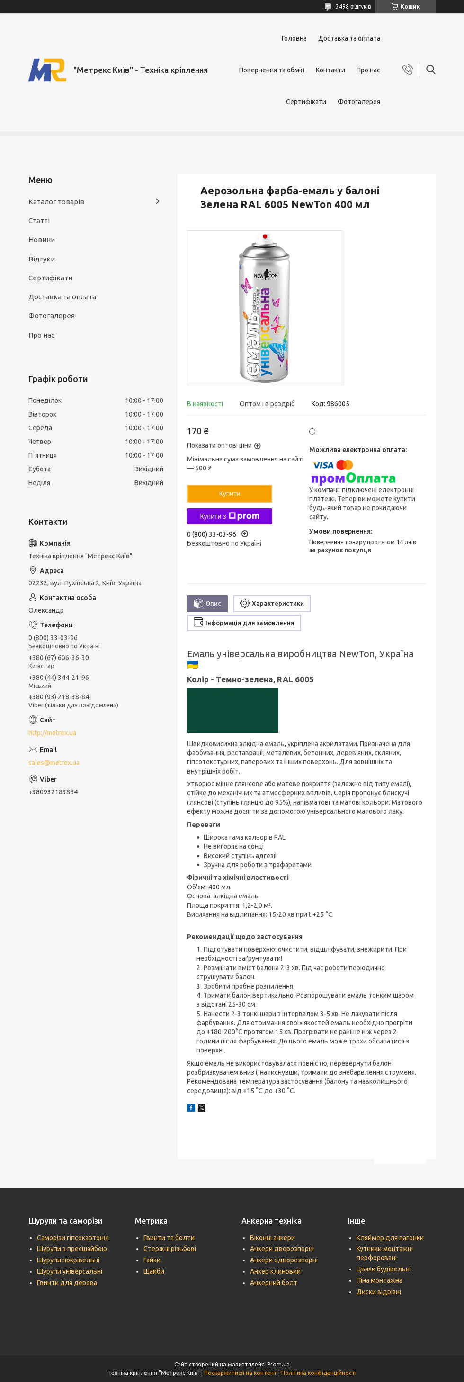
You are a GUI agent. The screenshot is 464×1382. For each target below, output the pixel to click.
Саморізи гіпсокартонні (73, 1238)
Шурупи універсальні (69, 1271)
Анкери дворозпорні (282, 1248)
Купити (230, 493)
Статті (39, 221)
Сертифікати (306, 101)
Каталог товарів (56, 202)
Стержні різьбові (169, 1248)
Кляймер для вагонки (390, 1238)
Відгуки (41, 259)
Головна (294, 38)
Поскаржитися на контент (240, 1373)
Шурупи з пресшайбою (72, 1248)
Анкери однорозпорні (284, 1260)
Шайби (153, 1271)
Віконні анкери (272, 1238)
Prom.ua (278, 1364)
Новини (41, 239)
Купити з (229, 516)
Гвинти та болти (169, 1238)
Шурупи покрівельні (68, 1260)
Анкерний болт (273, 1282)
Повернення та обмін (271, 70)
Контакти (330, 70)
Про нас (368, 70)
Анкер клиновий (275, 1271)
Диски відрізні (379, 1291)
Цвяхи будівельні (384, 1269)
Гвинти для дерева (67, 1282)
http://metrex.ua (52, 733)
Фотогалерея (359, 101)
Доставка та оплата (349, 38)
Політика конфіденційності (319, 1373)
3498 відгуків (353, 6)
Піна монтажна (379, 1280)
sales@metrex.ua (54, 762)
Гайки (152, 1260)
